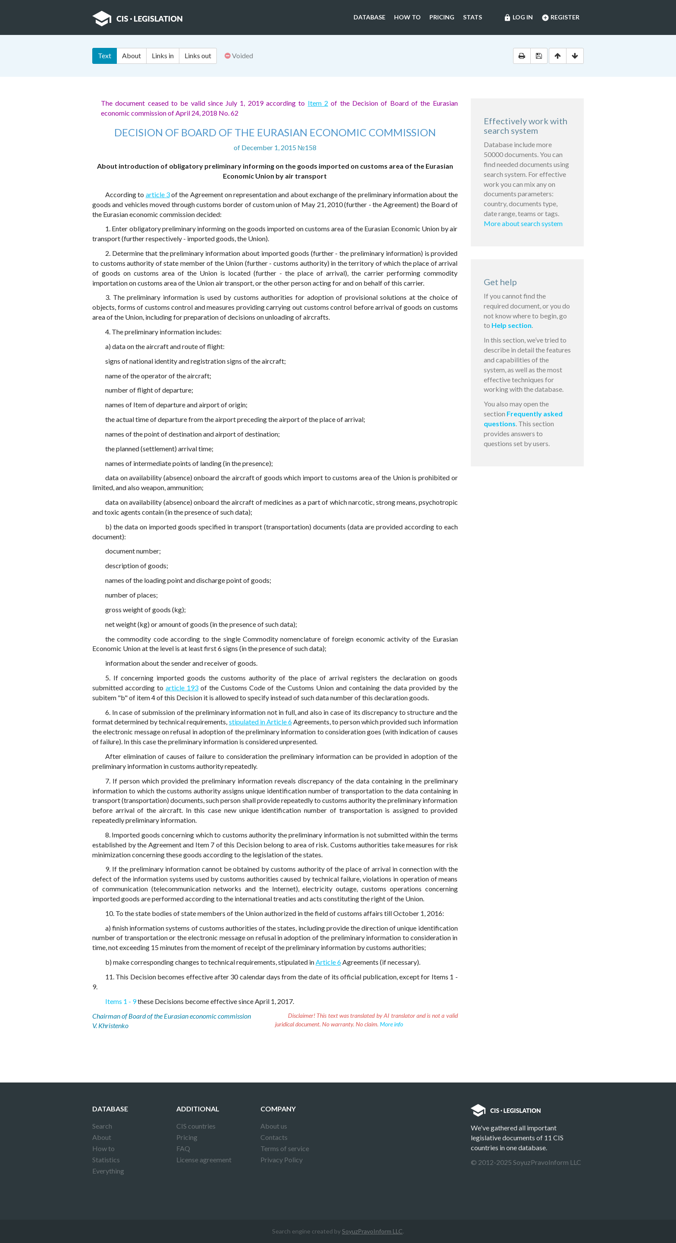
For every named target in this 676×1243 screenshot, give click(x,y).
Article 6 (328, 962)
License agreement (204, 1159)
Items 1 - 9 (120, 1001)
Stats (472, 17)
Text (104, 55)
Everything (108, 1171)
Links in (163, 55)
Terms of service (284, 1148)
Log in (518, 17)
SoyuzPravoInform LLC (372, 1231)
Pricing (441, 17)
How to (407, 17)
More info (391, 1024)
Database (369, 17)
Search (102, 1126)
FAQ (183, 1148)
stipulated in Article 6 (260, 721)
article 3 (158, 194)
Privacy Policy (281, 1159)
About (131, 55)
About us (273, 1126)
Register (560, 17)
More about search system (523, 223)
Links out (198, 55)
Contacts (274, 1137)
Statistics (106, 1159)
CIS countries (196, 1126)
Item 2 (318, 103)
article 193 (182, 687)
